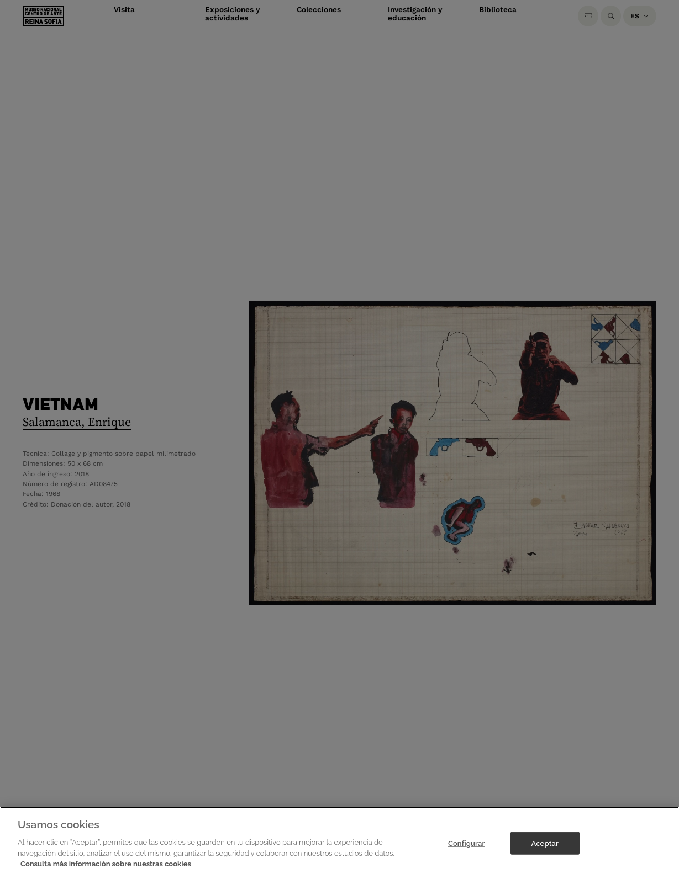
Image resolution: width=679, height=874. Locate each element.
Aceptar (545, 849)
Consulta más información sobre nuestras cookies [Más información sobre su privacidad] (105, 869)
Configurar (466, 849)
